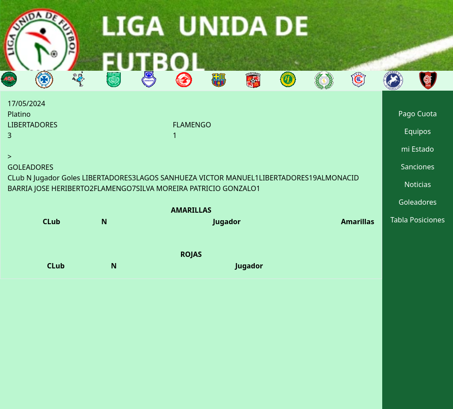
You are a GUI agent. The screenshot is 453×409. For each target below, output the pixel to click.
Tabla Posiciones (418, 220)
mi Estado (417, 149)
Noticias (417, 184)
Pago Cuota (418, 113)
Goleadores (418, 202)
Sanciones (417, 167)
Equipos (417, 131)
